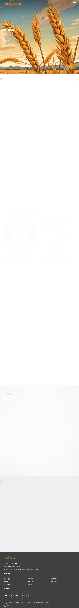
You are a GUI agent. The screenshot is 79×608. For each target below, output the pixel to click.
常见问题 (54, 582)
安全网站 (46, 603)
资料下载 (30, 582)
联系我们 (30, 584)
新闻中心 (7, 582)
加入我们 (7, 584)
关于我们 (7, 579)
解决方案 (54, 579)
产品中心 (30, 579)
